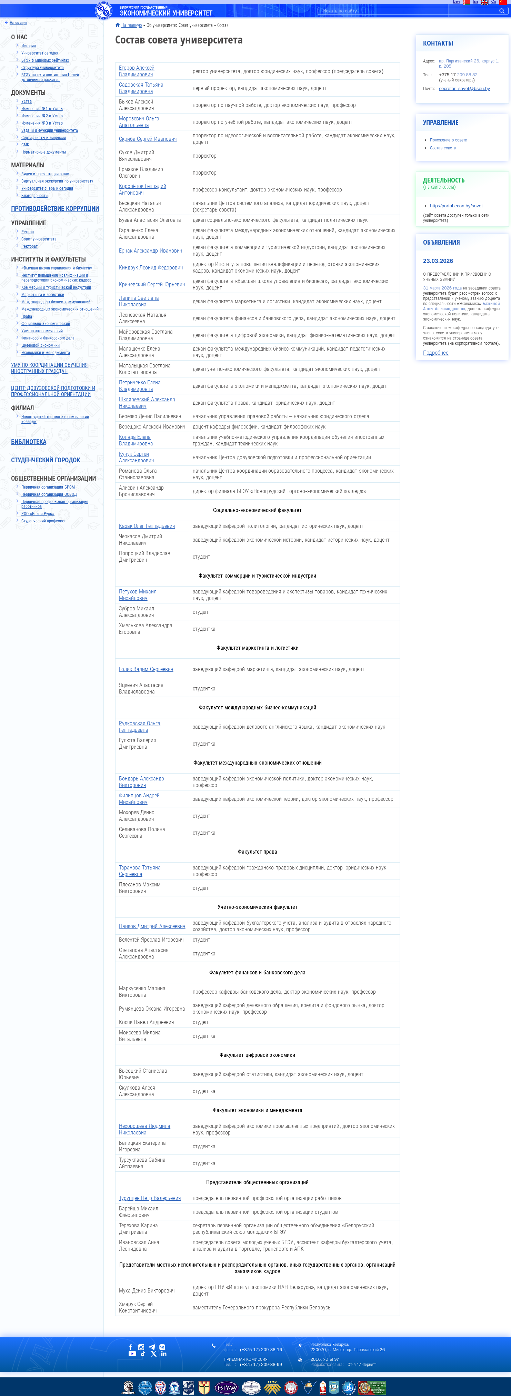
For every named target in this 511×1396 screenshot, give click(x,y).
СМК (25, 144)
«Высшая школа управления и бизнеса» (56, 268)
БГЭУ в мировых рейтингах (45, 60)
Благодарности (34, 195)
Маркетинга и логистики (42, 294)
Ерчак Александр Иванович (150, 251)
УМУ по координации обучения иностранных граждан (49, 368)
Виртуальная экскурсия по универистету (57, 181)
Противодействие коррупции (55, 208)
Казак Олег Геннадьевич (147, 526)
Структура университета (42, 67)
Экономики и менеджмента (45, 352)
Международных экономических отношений (60, 309)
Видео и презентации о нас (45, 173)
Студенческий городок (45, 460)
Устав (26, 101)
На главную (131, 25)
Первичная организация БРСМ (48, 487)
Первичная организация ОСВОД (49, 494)
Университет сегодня (39, 53)
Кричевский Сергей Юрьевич (152, 284)
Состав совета (443, 147)
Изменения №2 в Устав (42, 116)
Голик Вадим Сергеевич (146, 669)
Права (26, 316)
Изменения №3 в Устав (42, 123)
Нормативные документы (43, 152)
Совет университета (39, 239)
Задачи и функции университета (49, 130)
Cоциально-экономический (45, 323)
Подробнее (436, 352)
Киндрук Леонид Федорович (151, 268)
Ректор (27, 231)
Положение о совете (448, 139)
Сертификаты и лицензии (43, 137)
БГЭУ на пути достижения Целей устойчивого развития (50, 77)
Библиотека (28, 442)
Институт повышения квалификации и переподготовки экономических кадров (56, 278)
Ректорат (29, 246)
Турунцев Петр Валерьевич (150, 1198)
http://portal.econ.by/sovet (456, 205)
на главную (18, 22)
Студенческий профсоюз (42, 521)
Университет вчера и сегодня (47, 188)
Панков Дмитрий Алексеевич (152, 926)
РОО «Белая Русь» (37, 513)
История (28, 45)
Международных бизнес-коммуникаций (55, 301)
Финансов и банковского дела (47, 338)
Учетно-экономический (42, 330)
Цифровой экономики (40, 345)
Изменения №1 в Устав (42, 108)
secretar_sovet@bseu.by (464, 88)
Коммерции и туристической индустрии (56, 287)
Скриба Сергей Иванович (148, 139)
